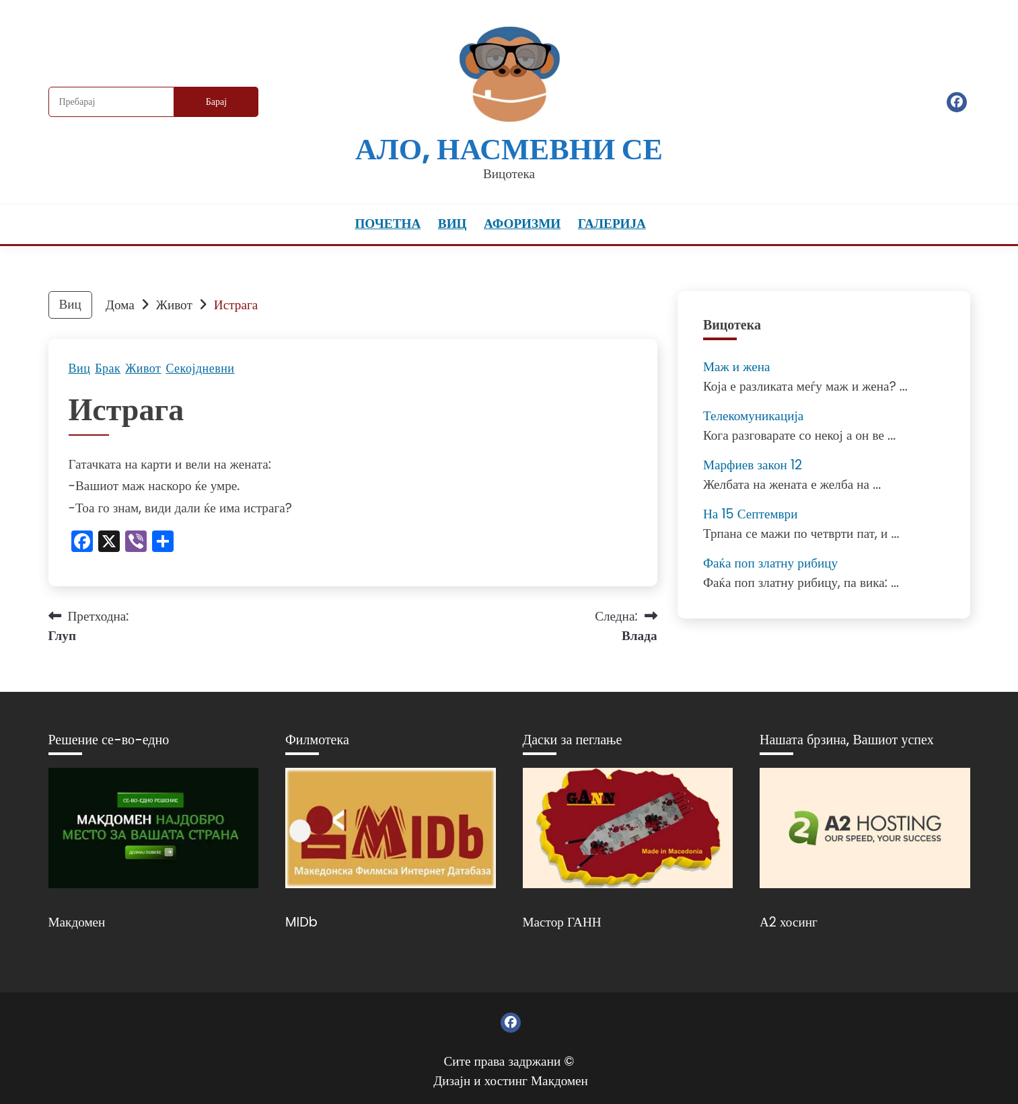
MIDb (301, 922)
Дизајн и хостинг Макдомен (510, 1081)
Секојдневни (200, 368)
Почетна (388, 223)
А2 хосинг (788, 922)
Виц (452, 223)
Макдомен (77, 922)
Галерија (612, 223)
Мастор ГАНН (562, 922)
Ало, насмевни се (509, 148)
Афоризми (522, 223)
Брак (107, 368)
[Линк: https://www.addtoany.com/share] (162, 542)
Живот (143, 368)
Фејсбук (957, 102)
